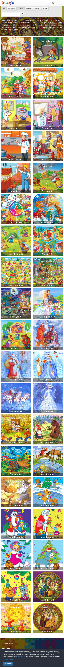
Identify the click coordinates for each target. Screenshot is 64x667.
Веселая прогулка (16, 261)
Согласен (8, 664)
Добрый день (16, 607)
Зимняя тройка (16, 387)
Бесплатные (11, 8)
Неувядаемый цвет (47, 576)
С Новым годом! (16, 513)
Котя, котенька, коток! (16, 481)
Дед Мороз (16, 355)
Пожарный (48, 135)
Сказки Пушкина (47, 198)
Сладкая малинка (47, 418)
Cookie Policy (8, 659)
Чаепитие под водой (48, 450)
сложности (29, 8)
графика (49, 20)
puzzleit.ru (21, 657)
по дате (20, 8)
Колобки (16, 230)
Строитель (16, 167)
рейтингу (37, 8)
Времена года (16, 198)
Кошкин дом (47, 167)
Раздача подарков (48, 324)
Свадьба (47, 293)
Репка (16, 72)
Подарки (47, 513)
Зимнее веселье (47, 481)
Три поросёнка (47, 72)
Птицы (16, 450)
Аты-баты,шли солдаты (16, 418)
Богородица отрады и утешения (47, 608)
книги (60, 23)
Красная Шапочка (48, 41)
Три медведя (48, 230)
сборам (45, 8)
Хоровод (47, 544)
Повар (16, 135)
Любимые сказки (47, 261)
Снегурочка (47, 355)
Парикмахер (47, 104)
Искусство (53, 23)
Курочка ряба (16, 41)
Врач (16, 104)
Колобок (16, 324)
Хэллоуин (16, 293)
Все (4, 8)
